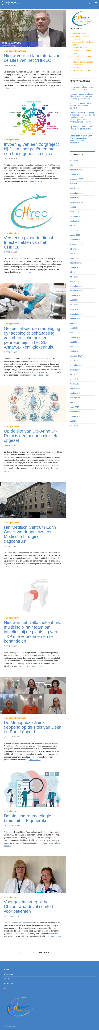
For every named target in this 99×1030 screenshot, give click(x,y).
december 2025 (76, 170)
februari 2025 (75, 188)
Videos (23, 51)
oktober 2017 (75, 351)
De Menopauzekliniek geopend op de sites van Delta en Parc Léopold (32, 727)
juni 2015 (73, 402)
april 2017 (74, 361)
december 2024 (76, 193)
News (16, 51)
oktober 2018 (75, 337)
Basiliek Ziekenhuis (80, 48)
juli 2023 (73, 226)
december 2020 (76, 286)
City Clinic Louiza (79, 68)
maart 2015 (74, 407)
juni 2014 (73, 421)
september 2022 (76, 244)
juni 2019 (73, 323)
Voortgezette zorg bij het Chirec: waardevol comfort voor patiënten (28, 906)
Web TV (7, 979)
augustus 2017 (76, 356)
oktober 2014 (75, 416)
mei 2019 (73, 328)
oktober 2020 (75, 295)
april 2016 (74, 379)
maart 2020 (74, 309)
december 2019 (76, 314)
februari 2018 (75, 347)
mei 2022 (73, 254)
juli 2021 (73, 272)
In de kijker (9, 51)
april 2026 (74, 160)
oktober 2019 (75, 319)
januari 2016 (75, 388)
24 (33, 953)
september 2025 (76, 179)
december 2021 (76, 263)
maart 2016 (74, 384)
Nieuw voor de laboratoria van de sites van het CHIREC (32, 58)
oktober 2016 (75, 370)
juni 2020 (73, 300)
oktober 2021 (75, 267)
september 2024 (76, 202)
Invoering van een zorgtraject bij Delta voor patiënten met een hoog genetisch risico (31, 149)
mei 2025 (73, 184)
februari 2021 (75, 281)
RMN (14, 1027)
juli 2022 (73, 249)
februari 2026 (75, 165)
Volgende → (45, 953)
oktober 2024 (75, 198)
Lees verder (12, 88)
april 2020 (74, 305)
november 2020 (76, 291)
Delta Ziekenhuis (79, 33)
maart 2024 (74, 212)
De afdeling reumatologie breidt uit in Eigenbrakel (27, 818)
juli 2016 (73, 374)
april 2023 (74, 230)
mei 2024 (73, 207)
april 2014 (74, 426)
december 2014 (76, 412)
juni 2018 (73, 342)
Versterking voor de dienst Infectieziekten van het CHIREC (28, 242)
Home (6, 969)
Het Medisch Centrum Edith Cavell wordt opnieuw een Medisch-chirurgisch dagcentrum (30, 534)
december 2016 (76, 365)
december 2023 (76, 216)
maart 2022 (74, 258)
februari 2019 (75, 333)
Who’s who (8, 974)
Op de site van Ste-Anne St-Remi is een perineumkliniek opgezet (30, 436)
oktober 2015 (75, 393)
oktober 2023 (75, 221)
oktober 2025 (75, 174)
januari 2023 (75, 235)
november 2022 (76, 240)
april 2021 (74, 277)
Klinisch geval (9, 983)
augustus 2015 (76, 398)
